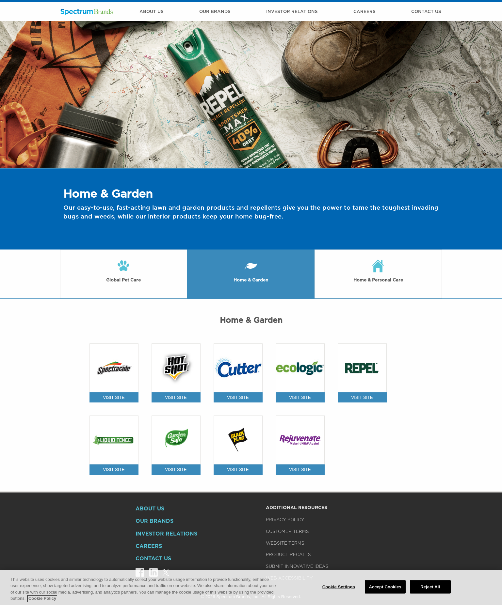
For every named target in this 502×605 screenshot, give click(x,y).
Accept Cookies (385, 588)
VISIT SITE (113, 397)
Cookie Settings (338, 588)
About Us (151, 11)
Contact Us (426, 11)
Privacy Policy (285, 519)
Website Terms (285, 543)
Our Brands (215, 11)
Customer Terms (287, 531)
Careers (364, 11)
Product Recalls (288, 554)
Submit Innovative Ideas (297, 566)
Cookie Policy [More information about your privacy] (42, 600)
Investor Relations (292, 11)
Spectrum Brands (86, 12)
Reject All (430, 588)
